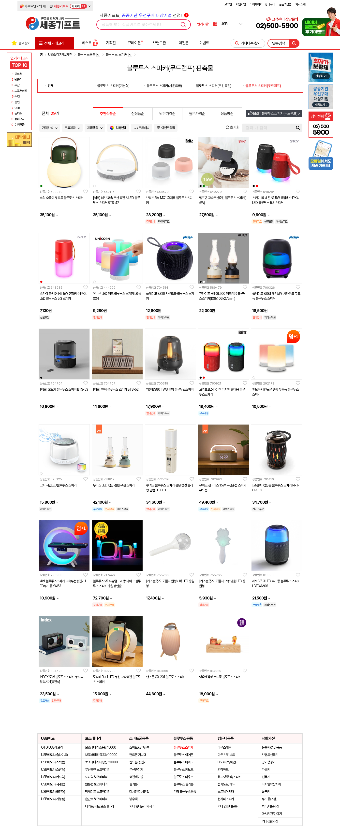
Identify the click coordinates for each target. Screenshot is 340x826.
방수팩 (133, 799)
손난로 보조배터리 (96, 799)
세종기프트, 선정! (144, 15)
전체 (51, 86)
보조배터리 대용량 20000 (101, 762)
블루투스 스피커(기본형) (113, 86)
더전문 (183, 43)
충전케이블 (136, 777)
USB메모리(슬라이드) (54, 755)
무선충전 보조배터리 (97, 769)
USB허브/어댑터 (228, 762)
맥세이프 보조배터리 (97, 792)
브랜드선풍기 (270, 755)
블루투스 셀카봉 (183, 784)
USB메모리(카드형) (53, 777)
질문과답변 (285, 4)
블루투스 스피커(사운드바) (164, 86)
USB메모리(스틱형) (53, 762)
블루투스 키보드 (183, 769)
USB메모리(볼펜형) (53, 792)
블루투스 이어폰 (183, 755)
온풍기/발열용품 (272, 747)
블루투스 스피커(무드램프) (263, 86)
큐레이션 (134, 43)
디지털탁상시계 (271, 784)
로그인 (228, 4)
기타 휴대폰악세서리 (141, 806)
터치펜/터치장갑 (139, 792)
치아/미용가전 (270, 806)
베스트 (90, 43)
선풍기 (266, 777)
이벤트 (204, 43)
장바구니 (270, 4)
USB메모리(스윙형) (53, 769)
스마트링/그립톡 (139, 747)
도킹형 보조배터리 (96, 777)
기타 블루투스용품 (185, 792)
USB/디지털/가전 (60, 55)
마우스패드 (224, 747)
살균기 (266, 792)
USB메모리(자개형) (53, 784)
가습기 (266, 769)
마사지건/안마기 (272, 814)
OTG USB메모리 (52, 747)
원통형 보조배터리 (96, 784)
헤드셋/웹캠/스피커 (229, 777)
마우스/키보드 (226, 755)
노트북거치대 (226, 792)
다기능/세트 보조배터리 (99, 806)
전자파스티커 (226, 799)
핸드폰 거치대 (137, 755)
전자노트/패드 (226, 784)
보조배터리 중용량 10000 (101, 755)
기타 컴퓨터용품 (227, 806)
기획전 (111, 43)
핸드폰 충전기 (137, 762)
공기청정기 (268, 762)
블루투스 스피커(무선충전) (213, 86)
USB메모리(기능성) (53, 799)
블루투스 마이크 (183, 762)
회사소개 (300, 4)
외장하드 (223, 769)
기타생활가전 (270, 821)
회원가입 (241, 4)
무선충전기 (136, 769)
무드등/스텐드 (270, 799)
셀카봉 (133, 784)
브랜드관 (159, 43)
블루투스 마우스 (183, 777)
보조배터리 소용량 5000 (100, 747)
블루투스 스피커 (183, 747)
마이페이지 (256, 4)
